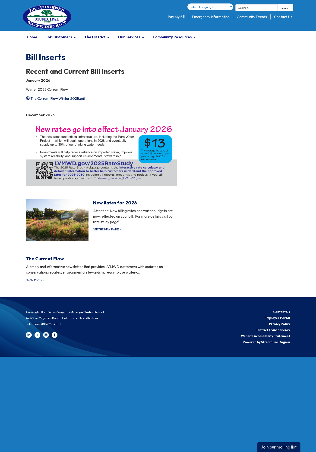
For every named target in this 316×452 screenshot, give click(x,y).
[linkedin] (29, 337)
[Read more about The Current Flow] (101, 268)
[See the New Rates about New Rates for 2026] (101, 220)
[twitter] (37, 337)
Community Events (252, 16)
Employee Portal (277, 318)
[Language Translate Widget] (210, 6)
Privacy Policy (279, 324)
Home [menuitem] (32, 37)
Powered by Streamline (260, 342)
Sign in (285, 342)
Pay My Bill (176, 16)
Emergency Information (211, 16)
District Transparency (273, 330)
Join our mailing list (279, 447)
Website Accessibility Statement (265, 336)
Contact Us (283, 16)
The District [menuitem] (95, 37)
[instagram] (46, 337)
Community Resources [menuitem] (172, 37)
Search (285, 8)
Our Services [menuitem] (129, 37)
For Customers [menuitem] (59, 37)
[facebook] (54, 337)
